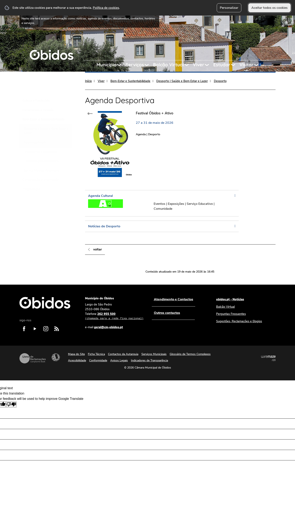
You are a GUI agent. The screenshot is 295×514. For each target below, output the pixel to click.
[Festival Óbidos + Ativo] (131, 144)
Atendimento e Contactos (173, 299)
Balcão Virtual (168, 65)
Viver (198, 65)
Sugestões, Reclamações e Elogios (239, 321)
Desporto (220, 81)
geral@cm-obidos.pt (108, 327)
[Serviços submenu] (148, 64)
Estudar (221, 65)
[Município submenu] (121, 64)
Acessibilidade (56, 357)
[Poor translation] (11, 404)
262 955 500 (114, 316)
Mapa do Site (76, 354)
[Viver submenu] (208, 64)
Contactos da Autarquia (123, 354)
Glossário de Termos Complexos (190, 354)
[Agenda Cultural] (162, 203)
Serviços (135, 65)
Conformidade (98, 360)
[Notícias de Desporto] (162, 226)
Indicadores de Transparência (149, 360)
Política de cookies (106, 8)
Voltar (97, 249)
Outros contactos (167, 313)
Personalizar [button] (229, 8)
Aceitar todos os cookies (269, 8)
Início (88, 81)
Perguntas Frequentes (231, 314)
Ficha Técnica (96, 354)
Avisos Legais (119, 360)
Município (106, 65)
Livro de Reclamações (32, 358)
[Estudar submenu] (234, 64)
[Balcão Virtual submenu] (188, 64)
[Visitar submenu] (258, 64)
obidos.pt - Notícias (230, 299)
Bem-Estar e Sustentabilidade (130, 81)
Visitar (246, 65)
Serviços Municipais (154, 354)
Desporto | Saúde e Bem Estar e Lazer (182, 81)
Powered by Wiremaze (268, 358)
